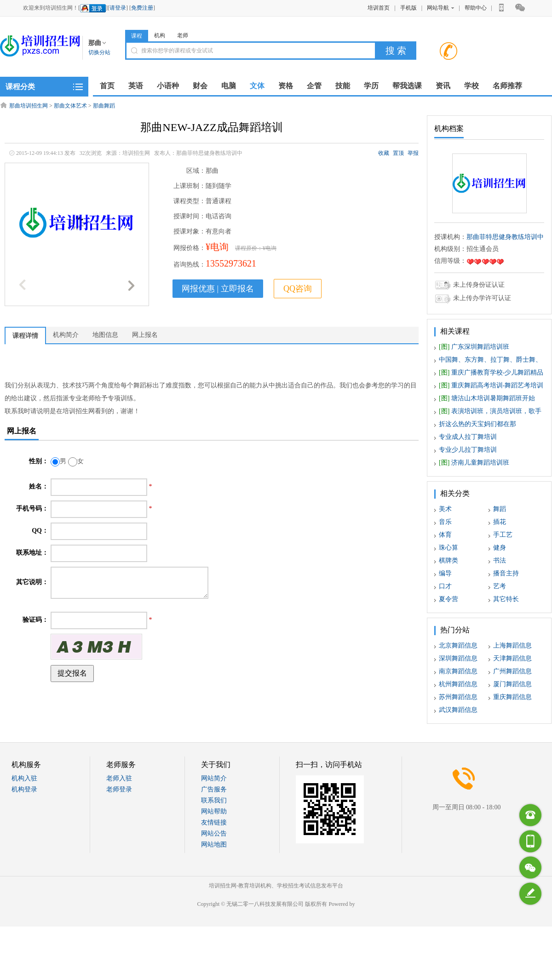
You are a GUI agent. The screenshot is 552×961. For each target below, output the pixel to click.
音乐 (445, 521)
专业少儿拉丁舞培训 (468, 449)
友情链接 (214, 822)
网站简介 (214, 778)
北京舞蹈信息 (458, 645)
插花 (499, 521)
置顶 (398, 153)
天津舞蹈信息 (512, 658)
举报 (413, 153)
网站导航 (440, 8)
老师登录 (119, 789)
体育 (445, 534)
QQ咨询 (297, 288)
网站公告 (214, 833)
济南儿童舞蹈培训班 (474, 462)
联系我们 (214, 800)
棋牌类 (448, 560)
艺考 (499, 586)
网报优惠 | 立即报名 (218, 288)
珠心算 (448, 547)
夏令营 (448, 599)
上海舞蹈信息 (512, 645)
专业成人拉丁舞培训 (468, 436)
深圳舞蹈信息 (458, 658)
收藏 (383, 153)
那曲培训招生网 (28, 105)
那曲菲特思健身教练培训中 (505, 236)
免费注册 (142, 8)
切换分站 (99, 52)
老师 (182, 35)
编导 (445, 573)
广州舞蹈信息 (512, 671)
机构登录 (24, 789)
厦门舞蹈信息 (512, 684)
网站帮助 (214, 811)
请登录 (117, 8)
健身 (499, 547)
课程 (136, 36)
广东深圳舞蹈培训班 (474, 346)
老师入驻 (119, 778)
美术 (445, 509)
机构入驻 (24, 778)
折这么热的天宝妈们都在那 (477, 424)
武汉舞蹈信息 (458, 709)
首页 (107, 86)
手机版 (408, 8)
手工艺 (502, 534)
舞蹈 (499, 509)
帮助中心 (476, 8)
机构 (159, 35)
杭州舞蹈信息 (458, 684)
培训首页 (379, 8)
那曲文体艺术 (70, 105)
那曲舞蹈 (104, 105)
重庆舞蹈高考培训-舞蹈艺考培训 (491, 385)
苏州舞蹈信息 (458, 697)
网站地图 (214, 844)
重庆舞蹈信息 (512, 697)
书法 (499, 560)
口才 (445, 586)
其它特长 (506, 599)
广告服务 (214, 789)
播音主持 (506, 573)
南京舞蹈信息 (458, 671)
